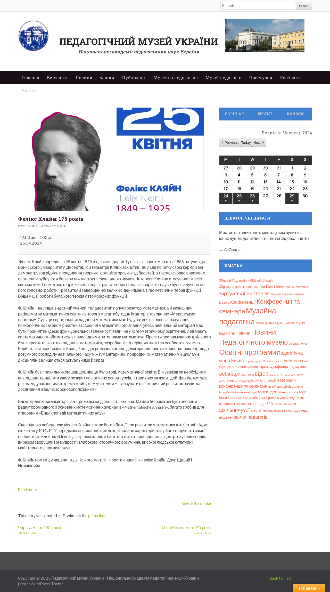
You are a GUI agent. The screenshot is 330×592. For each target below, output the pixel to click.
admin (62, 226)
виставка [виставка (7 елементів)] (247, 374)
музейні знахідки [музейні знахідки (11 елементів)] (244, 392)
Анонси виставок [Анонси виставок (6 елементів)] (296, 287)
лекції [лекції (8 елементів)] (271, 381)
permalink (96, 515)
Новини (84, 77)
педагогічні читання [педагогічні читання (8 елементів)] (233, 404)
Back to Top (280, 578)
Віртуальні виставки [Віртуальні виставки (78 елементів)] (244, 293)
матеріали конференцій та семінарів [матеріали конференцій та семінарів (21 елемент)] (257, 383)
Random (296, 113)
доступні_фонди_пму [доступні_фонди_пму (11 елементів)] (286, 374)
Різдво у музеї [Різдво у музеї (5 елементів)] (253, 361)
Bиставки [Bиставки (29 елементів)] (275, 286)
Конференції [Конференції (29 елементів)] (243, 302)
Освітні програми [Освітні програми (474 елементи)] (247, 352)
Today (246, 143)
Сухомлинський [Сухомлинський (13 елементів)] (295, 361)
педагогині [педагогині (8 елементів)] (296, 398)
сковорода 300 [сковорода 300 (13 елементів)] (260, 403)
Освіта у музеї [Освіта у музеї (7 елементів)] (299, 343)
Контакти (290, 77)
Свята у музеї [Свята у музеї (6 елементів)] (272, 361)
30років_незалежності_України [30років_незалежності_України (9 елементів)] (242, 287)
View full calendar (196, 503)
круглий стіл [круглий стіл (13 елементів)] (257, 380)
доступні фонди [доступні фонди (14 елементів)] (232, 380)
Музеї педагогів (223, 77)
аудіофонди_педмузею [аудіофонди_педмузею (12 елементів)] (287, 366)
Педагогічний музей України (138, 41)
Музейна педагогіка (175, 77)
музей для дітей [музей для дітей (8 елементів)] (279, 387)
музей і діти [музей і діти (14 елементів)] (267, 392)
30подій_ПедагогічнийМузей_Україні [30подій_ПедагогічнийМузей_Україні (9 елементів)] (246, 280)
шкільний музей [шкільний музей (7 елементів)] (285, 404)
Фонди (107, 77)
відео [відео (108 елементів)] (262, 373)
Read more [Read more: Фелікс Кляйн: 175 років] (27, 489)
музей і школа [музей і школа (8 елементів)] (288, 392)
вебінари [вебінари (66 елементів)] (230, 373)
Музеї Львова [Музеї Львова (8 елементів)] (285, 323)
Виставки (57, 77)
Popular (234, 113)
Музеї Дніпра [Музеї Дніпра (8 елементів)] (264, 323)
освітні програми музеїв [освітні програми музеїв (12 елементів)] (268, 397)
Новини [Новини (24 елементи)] (243, 333)
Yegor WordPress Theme (41, 584)
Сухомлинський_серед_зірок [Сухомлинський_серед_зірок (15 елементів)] (243, 366)
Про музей (260, 77)
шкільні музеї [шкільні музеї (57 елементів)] (234, 410)
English (30, 90)
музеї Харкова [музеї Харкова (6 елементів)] (239, 398)
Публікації (134, 77)
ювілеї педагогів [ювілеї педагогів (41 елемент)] (250, 417)
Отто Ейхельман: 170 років (163, 530)
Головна (30, 77)
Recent (265, 113)
